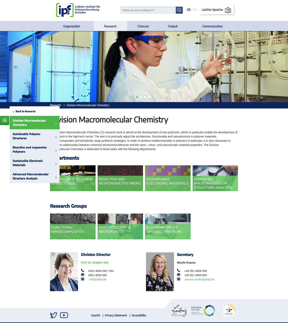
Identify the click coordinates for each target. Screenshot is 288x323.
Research (110, 26)
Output (173, 26)
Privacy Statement (116, 315)
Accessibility (139, 315)
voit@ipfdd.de (97, 279)
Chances (143, 26)
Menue (4, 120)
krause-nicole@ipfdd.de (199, 279)
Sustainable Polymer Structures (26, 136)
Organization (71, 26)
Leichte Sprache (217, 10)
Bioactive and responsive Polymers (30, 149)
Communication (212, 26)
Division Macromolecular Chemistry (29, 122)
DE (189, 9)
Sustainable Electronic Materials (28, 163)
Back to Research (25, 111)
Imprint (95, 315)
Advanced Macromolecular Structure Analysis (31, 176)
